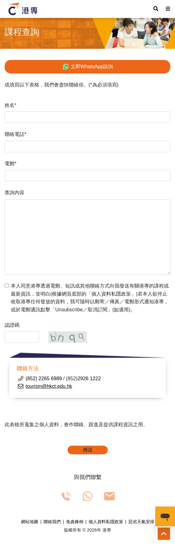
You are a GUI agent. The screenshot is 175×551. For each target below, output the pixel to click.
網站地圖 (29, 522)
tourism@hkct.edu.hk (49, 386)
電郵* (10, 163)
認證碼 (12, 325)
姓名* (10, 105)
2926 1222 (89, 378)
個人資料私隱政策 (106, 522)
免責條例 (74, 522)
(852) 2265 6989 (44, 378)
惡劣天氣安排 (141, 522)
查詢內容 (14, 192)
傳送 (88, 449)
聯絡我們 (52, 522)
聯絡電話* (15, 134)
